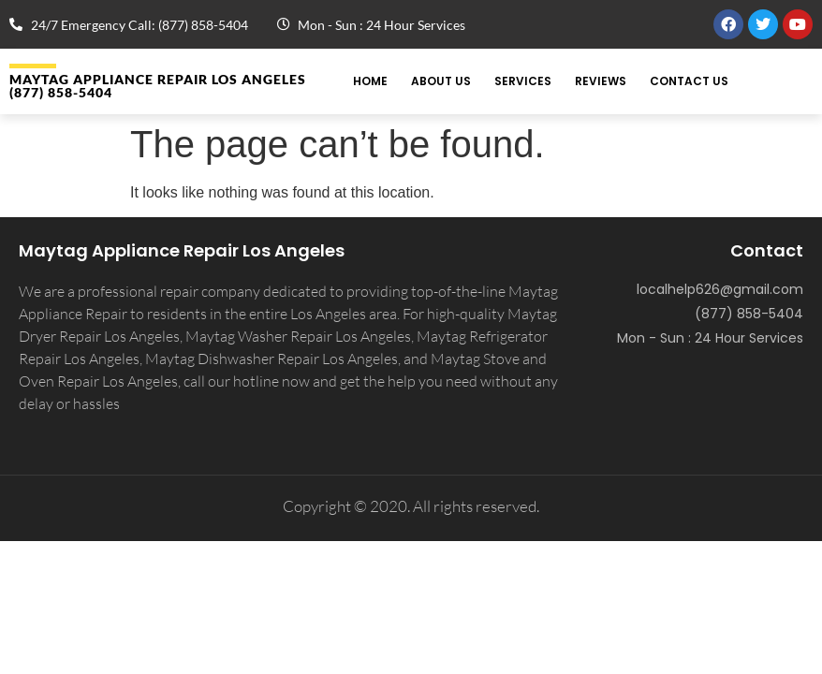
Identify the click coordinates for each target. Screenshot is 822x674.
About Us (441, 81)
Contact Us (689, 81)
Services (522, 81)
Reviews (600, 81)
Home (370, 81)
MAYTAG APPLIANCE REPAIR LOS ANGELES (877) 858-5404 (157, 85)
